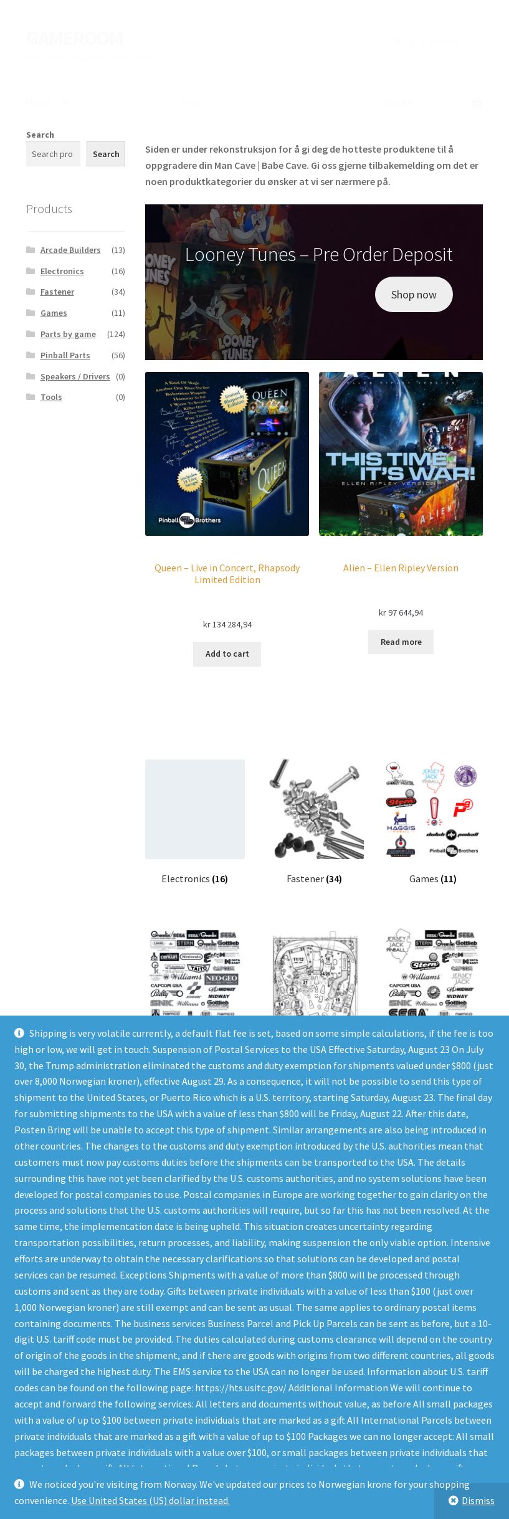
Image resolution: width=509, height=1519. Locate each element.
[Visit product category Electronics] (194, 822)
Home (39, 102)
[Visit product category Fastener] (313, 822)
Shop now (414, 294)
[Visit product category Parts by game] (433, 990)
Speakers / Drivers (75, 376)
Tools (51, 396)
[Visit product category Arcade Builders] (194, 990)
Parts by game (68, 334)
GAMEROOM (74, 38)
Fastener (57, 291)
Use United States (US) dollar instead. (150, 1500)
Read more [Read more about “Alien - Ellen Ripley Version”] (401, 641)
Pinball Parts (65, 355)
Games (53, 312)
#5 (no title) (115, 102)
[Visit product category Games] (433, 822)
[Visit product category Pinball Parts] (313, 990)
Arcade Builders (70, 249)
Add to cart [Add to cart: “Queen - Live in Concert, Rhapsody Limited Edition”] (227, 653)
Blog (189, 102)
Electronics (62, 271)
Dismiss (478, 1500)
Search (40, 134)
